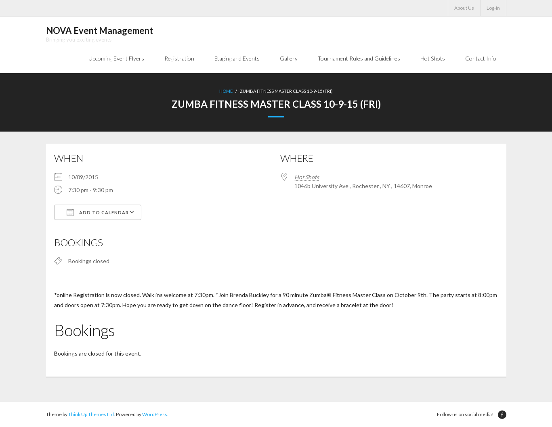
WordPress (154, 414)
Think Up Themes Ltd (91, 414)
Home (226, 91)
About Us (464, 8)
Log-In (493, 8)
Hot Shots (306, 177)
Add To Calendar (98, 212)
